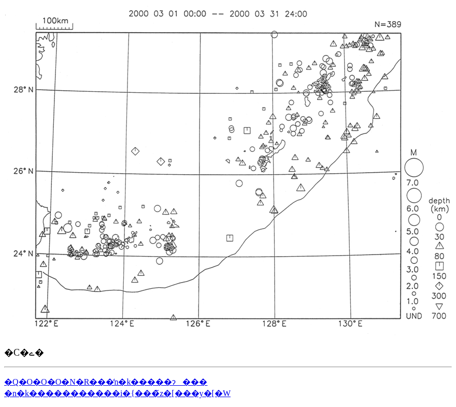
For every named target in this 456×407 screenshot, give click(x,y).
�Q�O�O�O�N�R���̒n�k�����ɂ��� (105, 381)
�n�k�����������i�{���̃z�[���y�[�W (117, 393)
